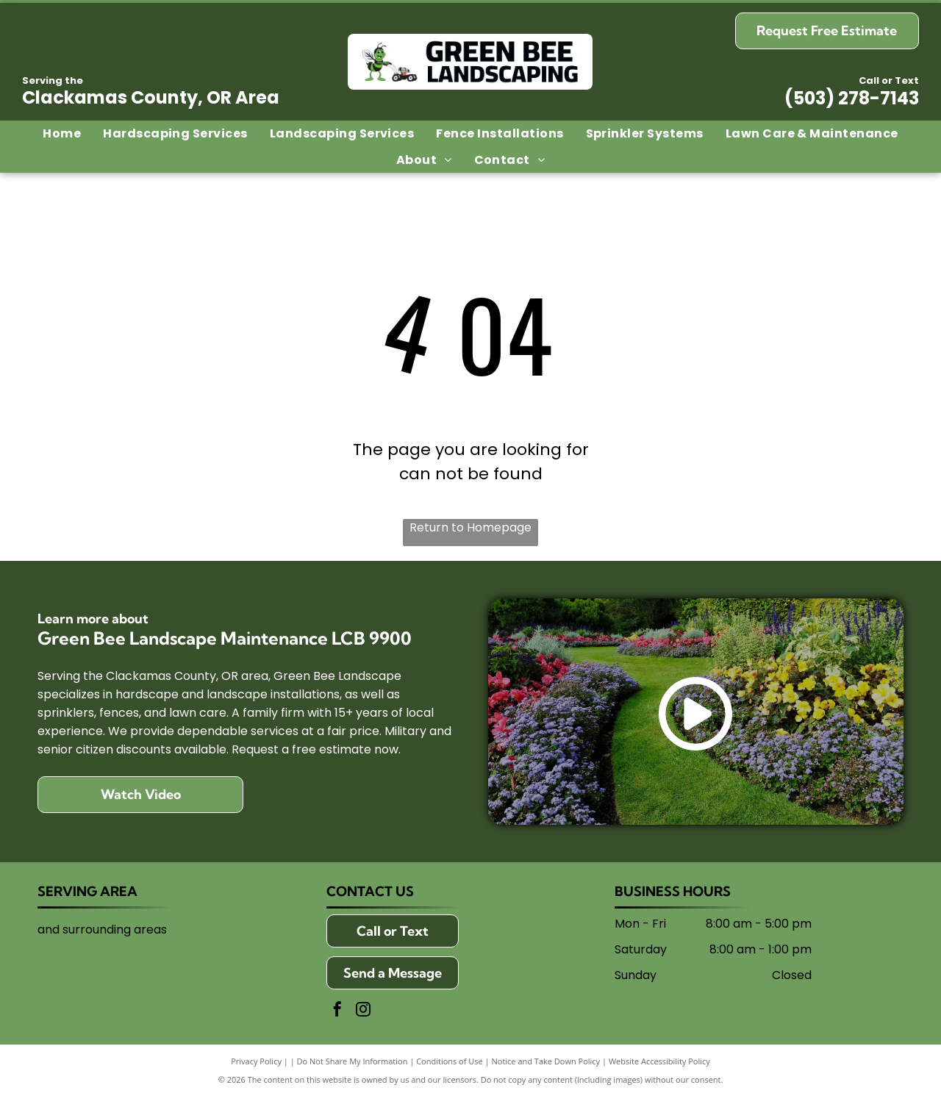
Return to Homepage (470, 527)
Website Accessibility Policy (659, 1061)
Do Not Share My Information (352, 1061)
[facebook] (337, 1011)
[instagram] (363, 1011)
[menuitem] (62, 133)
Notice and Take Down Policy (546, 1061)
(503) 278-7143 (851, 98)
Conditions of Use (449, 1061)
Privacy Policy (256, 1061)
